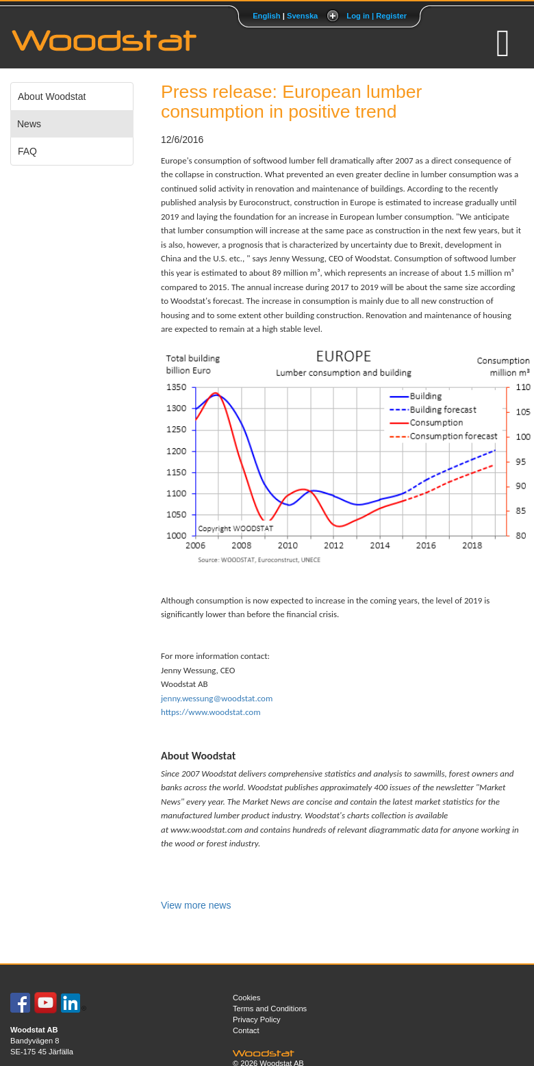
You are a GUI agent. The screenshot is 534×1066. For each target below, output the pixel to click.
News (29, 123)
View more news (196, 905)
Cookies (246, 997)
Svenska (302, 16)
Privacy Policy (257, 1019)
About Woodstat (52, 96)
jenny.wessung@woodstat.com (216, 698)
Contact (246, 1030)
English (266, 16)
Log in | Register (376, 16)
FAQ (27, 151)
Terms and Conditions (270, 1008)
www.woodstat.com (206, 829)
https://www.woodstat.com (211, 712)
